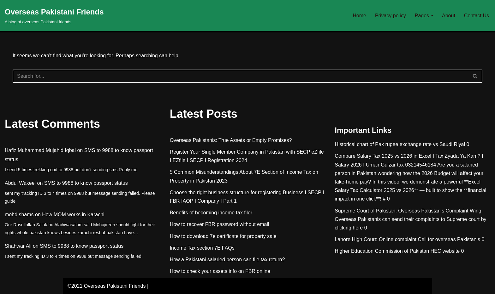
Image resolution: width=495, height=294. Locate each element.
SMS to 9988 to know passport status (86, 183)
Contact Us (476, 15)
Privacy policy (390, 15)
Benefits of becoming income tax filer (211, 212)
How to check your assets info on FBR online (220, 271)
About (448, 15)
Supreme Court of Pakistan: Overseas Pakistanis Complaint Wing (408, 210)
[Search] (240, 76)
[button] (432, 15)
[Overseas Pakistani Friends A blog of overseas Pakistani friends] (54, 15)
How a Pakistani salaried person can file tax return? (227, 259)
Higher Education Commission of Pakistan (382, 251)
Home (359, 15)
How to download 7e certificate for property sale (223, 236)
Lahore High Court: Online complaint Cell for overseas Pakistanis (407, 239)
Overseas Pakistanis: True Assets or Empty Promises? (231, 140)
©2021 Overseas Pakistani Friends (107, 286)
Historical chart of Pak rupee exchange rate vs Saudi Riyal (400, 144)
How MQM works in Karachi (73, 214)
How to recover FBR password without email (219, 224)
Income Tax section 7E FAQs (202, 248)
